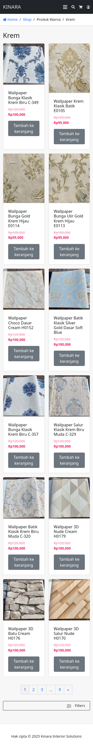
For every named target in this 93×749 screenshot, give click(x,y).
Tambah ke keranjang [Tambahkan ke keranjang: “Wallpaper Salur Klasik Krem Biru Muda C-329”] (69, 460)
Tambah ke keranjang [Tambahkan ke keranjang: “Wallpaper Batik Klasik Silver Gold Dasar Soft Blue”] (69, 358)
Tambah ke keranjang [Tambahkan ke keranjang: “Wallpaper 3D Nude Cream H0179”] (69, 562)
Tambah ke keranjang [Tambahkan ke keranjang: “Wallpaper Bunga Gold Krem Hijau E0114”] (24, 251)
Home (10, 19)
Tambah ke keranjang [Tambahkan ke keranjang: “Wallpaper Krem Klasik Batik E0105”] (69, 136)
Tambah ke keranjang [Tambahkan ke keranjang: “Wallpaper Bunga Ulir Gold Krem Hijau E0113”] (69, 251)
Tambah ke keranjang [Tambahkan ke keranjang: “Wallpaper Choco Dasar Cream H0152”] (24, 353)
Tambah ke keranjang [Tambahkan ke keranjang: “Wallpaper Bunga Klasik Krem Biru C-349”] (24, 128)
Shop (27, 19)
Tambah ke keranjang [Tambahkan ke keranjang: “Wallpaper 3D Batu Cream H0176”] (24, 664)
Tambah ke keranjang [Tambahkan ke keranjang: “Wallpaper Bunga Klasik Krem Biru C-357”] (24, 460)
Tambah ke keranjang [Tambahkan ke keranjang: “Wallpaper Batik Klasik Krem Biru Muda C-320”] (24, 562)
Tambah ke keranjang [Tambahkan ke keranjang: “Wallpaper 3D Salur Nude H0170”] (69, 664)
